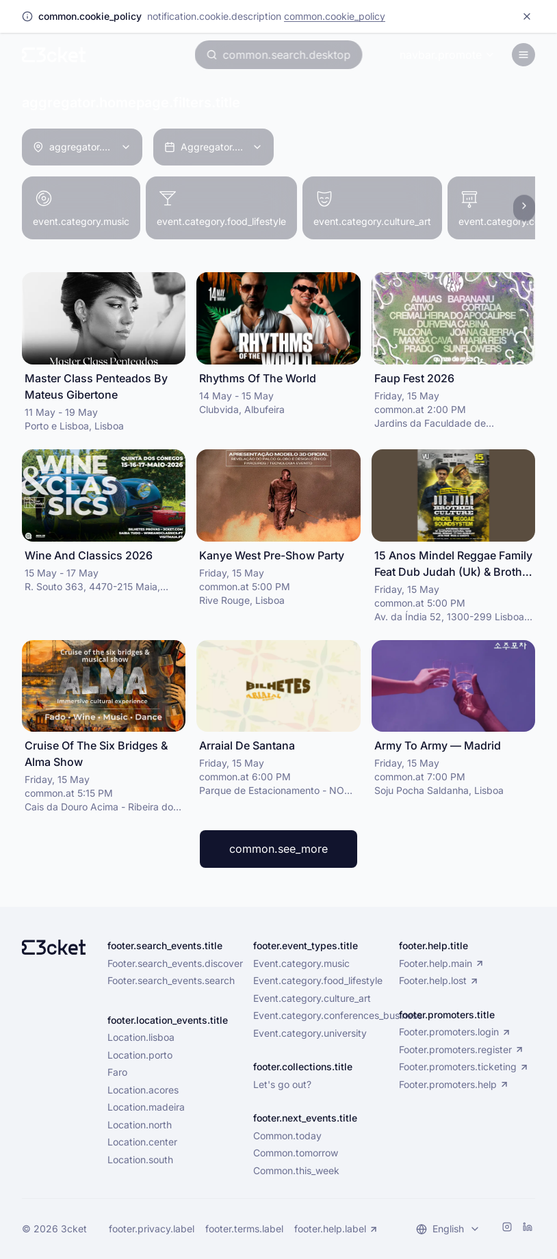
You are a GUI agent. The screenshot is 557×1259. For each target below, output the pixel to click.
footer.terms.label (244, 1228)
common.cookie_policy (334, 16)
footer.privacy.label (151, 1228)
